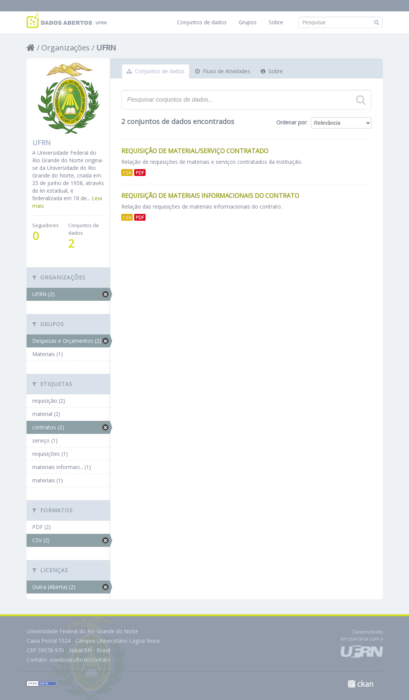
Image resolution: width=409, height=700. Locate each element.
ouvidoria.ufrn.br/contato (79, 659)
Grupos (248, 22)
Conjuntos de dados (202, 22)
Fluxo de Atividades (222, 71)
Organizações (65, 47)
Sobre (276, 22)
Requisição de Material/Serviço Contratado (194, 151)
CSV (127, 173)
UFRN (106, 47)
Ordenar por (291, 122)
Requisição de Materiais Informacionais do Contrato (210, 195)
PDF (140, 173)
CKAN (360, 684)
